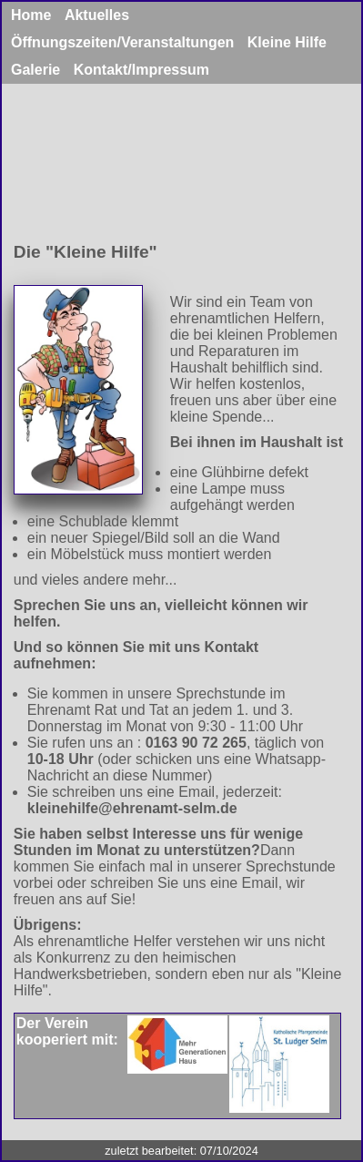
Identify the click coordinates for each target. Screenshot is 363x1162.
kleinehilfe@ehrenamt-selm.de (132, 808)
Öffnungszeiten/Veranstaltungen (122, 42)
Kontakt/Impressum (141, 69)
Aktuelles (97, 15)
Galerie (35, 69)
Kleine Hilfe (287, 42)
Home (33, 15)
